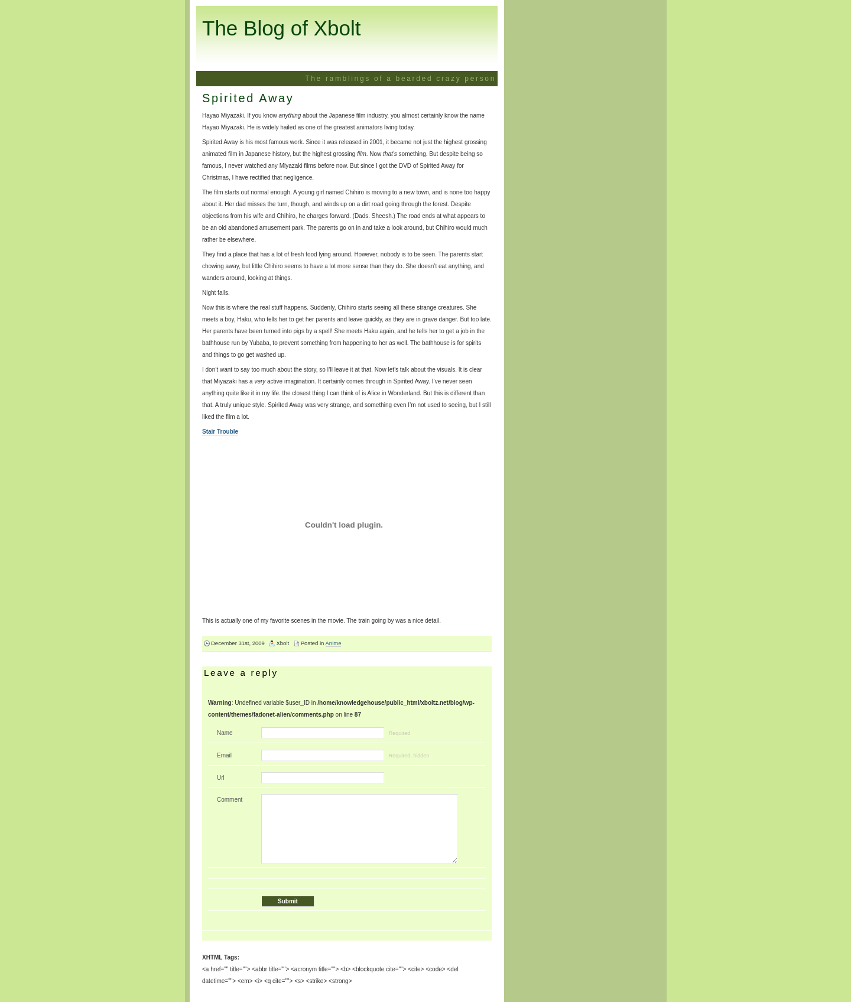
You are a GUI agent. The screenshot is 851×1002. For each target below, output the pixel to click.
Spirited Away (248, 98)
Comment (229, 799)
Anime (334, 643)
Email (224, 755)
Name (225, 733)
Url (221, 778)
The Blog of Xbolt (281, 28)
